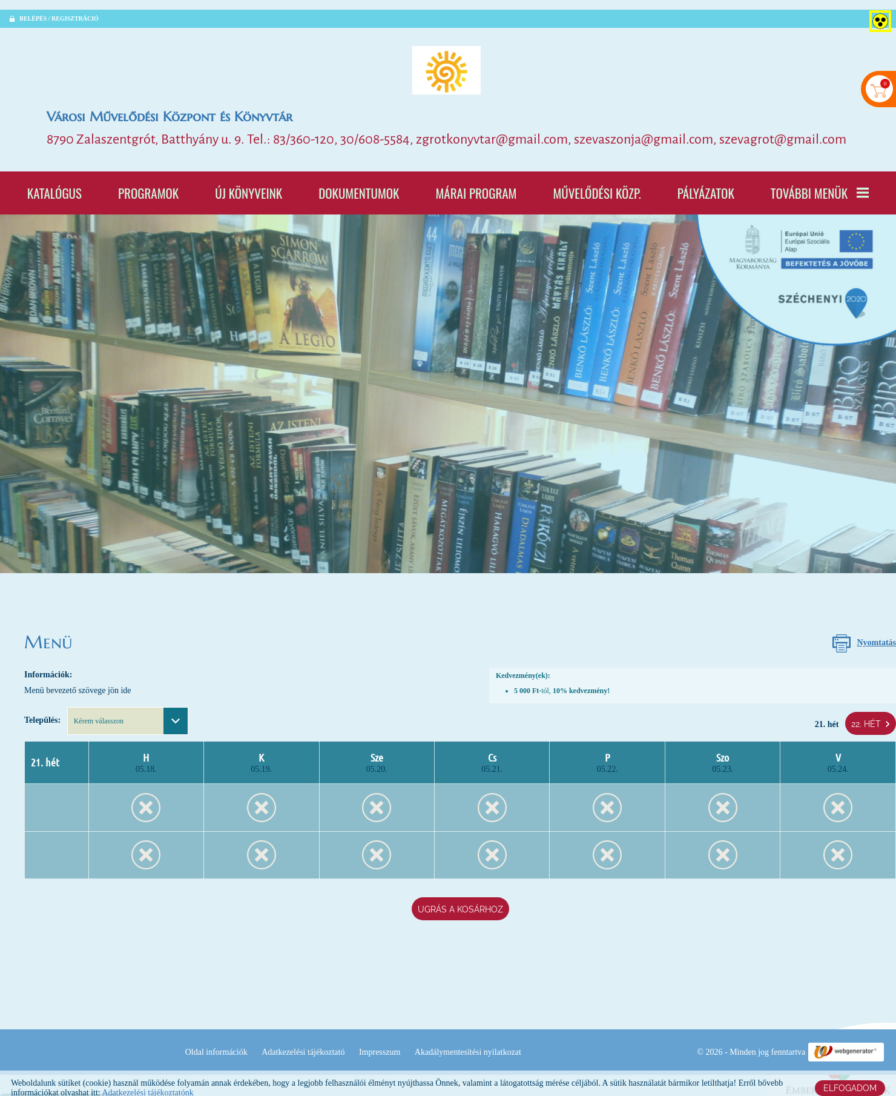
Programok (148, 185)
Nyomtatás (876, 637)
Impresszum (491, 1031)
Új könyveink (248, 185)
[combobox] (127, 713)
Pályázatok (705, 185)
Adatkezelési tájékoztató (414, 1031)
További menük (820, 185)
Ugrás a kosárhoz (460, 890)
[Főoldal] (448, 60)
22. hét (870, 714)
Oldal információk (327, 1031)
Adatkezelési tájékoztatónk (147, 1083)
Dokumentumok (358, 185)
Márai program (475, 185)
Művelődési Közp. (597, 185)
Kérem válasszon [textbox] (99, 713)
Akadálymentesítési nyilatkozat (579, 1031)
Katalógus (54, 185)
